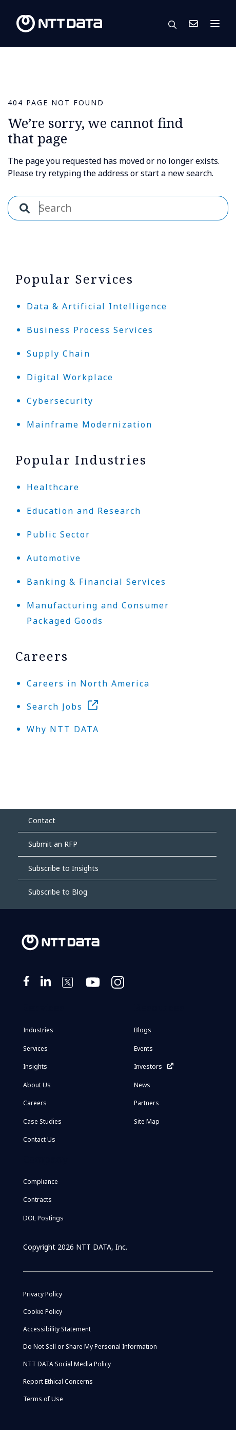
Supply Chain (58, 353)
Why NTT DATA (63, 729)
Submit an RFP (52, 844)
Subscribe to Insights (63, 868)
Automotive (54, 558)
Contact (41, 820)
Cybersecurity (60, 400)
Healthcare (53, 487)
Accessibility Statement (57, 1329)
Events (143, 1048)
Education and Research (84, 510)
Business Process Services (90, 330)
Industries (38, 1030)
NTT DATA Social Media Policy (67, 1364)
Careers (35, 1103)
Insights (35, 1066)
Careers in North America (88, 683)
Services (35, 1048)
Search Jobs (55, 706)
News (142, 1085)
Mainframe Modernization (89, 424)
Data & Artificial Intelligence (97, 306)
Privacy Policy (42, 1294)
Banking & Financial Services (96, 581)
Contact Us (193, 23)
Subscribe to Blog (57, 892)
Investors (148, 1066)
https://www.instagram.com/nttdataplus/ (118, 988)
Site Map (147, 1121)
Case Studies (42, 1121)
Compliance (40, 1181)
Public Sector (58, 534)
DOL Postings (43, 1218)
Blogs (142, 1030)
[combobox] (118, 208)
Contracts (37, 1199)
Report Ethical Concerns (58, 1381)
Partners (146, 1103)
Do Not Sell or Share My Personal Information (90, 1346)
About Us (37, 1085)
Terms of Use (43, 1399)
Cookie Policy (42, 1311)
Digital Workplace (70, 377)
